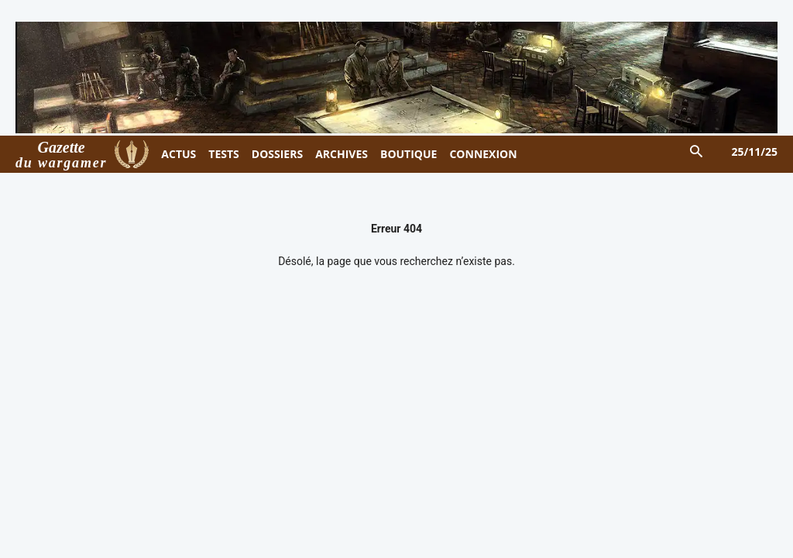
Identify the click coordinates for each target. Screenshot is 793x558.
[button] (695, 152)
